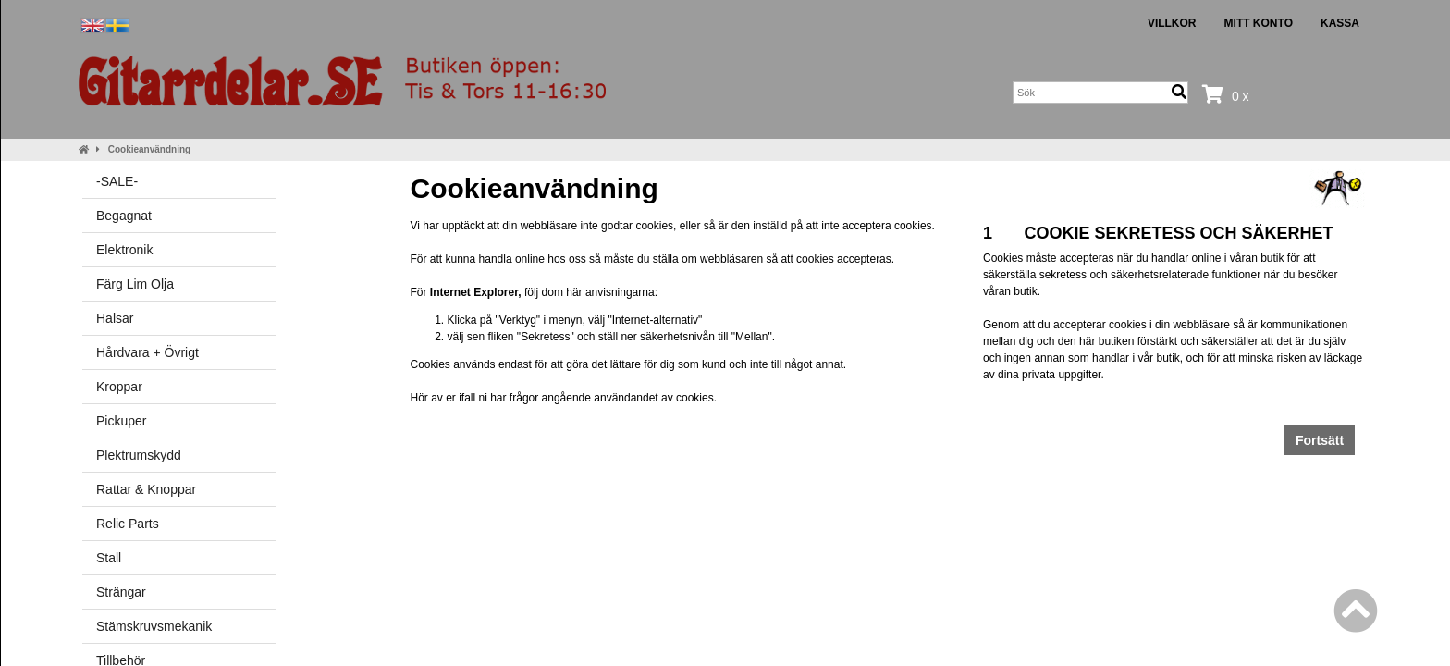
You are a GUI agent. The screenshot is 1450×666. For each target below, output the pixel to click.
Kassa (1340, 23)
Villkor (1172, 23)
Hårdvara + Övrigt (147, 352)
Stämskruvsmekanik (154, 626)
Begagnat (124, 215)
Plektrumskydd (138, 455)
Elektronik (124, 249)
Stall (108, 557)
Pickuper (121, 420)
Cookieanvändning (149, 149)
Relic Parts (127, 523)
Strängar (121, 592)
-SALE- (117, 181)
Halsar (114, 318)
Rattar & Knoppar (146, 489)
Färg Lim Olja (135, 284)
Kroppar (119, 386)
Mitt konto (1258, 23)
